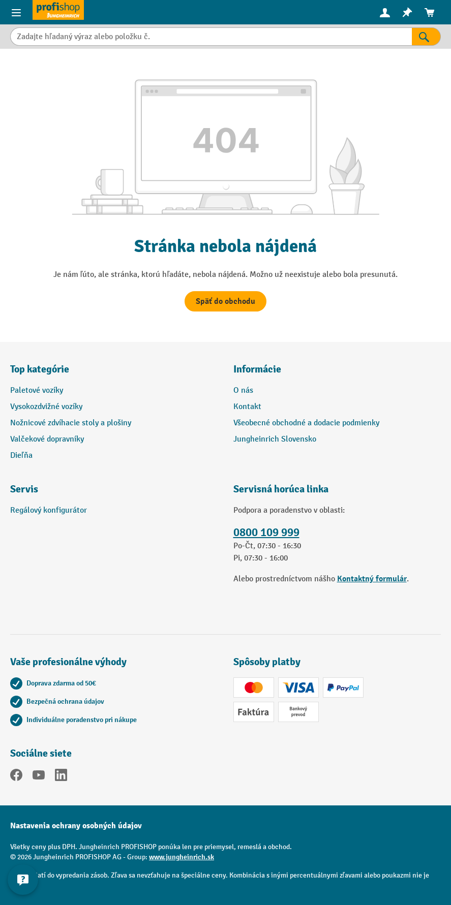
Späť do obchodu (225, 301)
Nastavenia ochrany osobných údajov (76, 826)
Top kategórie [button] (39, 369)
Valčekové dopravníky (47, 439)
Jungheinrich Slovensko (274, 439)
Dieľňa (21, 455)
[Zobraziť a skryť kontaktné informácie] (23, 879)
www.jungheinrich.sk (181, 857)
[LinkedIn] (61, 777)
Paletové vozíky (36, 390)
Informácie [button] (257, 369)
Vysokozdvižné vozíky (46, 407)
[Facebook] (16, 777)
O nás (243, 390)
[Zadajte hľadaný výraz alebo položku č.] (211, 36)
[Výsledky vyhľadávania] (426, 36)
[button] (114, 493)
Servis (24, 489)
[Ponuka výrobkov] (16, 12)
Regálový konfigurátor (48, 510)
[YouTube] (39, 777)
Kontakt (247, 407)
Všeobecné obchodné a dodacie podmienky (306, 423)
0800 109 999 (266, 532)
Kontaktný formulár (372, 579)
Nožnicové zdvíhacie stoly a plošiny (70, 423)
